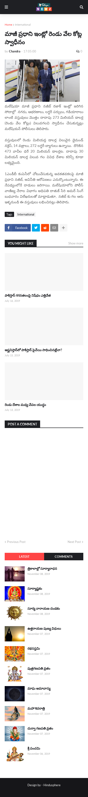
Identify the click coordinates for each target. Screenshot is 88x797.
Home (8, 24)
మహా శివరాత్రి (36, 708)
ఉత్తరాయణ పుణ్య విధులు (44, 628)
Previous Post (16, 542)
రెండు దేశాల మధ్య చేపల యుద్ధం (25, 405)
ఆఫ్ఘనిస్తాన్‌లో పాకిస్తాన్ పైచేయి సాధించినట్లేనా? (33, 350)
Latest (24, 556)
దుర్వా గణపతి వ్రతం (40, 728)
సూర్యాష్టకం (34, 588)
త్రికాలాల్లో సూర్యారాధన (42, 568)
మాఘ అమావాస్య (38, 688)
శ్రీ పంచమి (33, 748)
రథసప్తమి (33, 648)
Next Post (74, 542)
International (23, 24)
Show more (75, 243)
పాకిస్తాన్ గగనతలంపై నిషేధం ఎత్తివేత (28, 295)
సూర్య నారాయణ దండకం (43, 608)
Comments (64, 556)
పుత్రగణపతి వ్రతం (38, 668)
